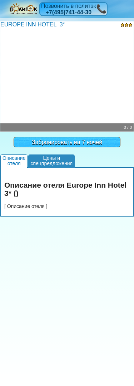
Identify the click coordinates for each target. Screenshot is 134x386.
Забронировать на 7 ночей (67, 142)
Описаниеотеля (14, 160)
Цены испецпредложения (51, 160)
